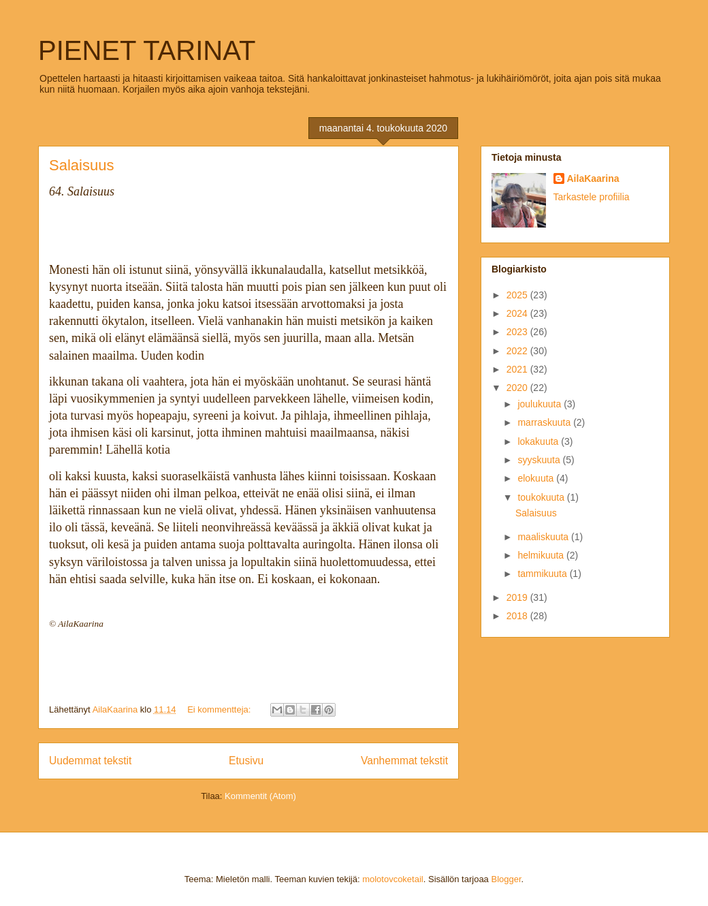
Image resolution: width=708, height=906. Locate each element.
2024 (518, 313)
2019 (518, 597)
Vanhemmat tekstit (404, 760)
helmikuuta (541, 555)
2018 (518, 615)
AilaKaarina (593, 178)
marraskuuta (545, 422)
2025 (518, 295)
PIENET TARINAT (146, 50)
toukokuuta (541, 497)
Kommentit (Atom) (260, 796)
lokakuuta (539, 441)
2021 (518, 369)
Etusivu (246, 760)
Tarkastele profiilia (591, 196)
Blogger (506, 879)
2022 (518, 350)
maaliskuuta (544, 536)
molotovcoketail (392, 879)
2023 (518, 331)
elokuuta (536, 478)
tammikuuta (543, 573)
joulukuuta (540, 404)
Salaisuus (81, 165)
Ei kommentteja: (220, 709)
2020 (518, 387)
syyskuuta (539, 459)
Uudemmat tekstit (90, 760)
